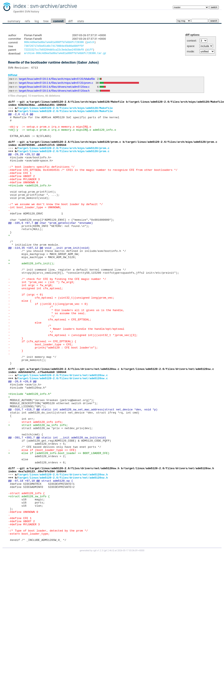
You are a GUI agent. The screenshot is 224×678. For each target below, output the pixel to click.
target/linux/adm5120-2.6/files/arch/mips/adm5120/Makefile (57, 80)
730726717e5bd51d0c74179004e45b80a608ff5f (54, 46)
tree (46, 21)
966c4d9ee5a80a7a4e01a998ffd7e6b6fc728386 (54, 42)
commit (58, 21)
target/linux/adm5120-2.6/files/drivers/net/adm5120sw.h (54, 92)
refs (27, 21)
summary (13, 21)
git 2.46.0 (108, 639)
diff (70, 21)
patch (90, 42)
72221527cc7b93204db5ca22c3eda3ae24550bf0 (54, 51)
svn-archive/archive (53, 6)
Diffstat (12, 77)
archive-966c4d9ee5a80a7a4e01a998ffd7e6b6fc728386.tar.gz (65, 55)
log (37, 21)
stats (80, 21)
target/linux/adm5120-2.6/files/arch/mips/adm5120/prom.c (56, 84)
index (19, 6)
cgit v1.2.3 (98, 639)
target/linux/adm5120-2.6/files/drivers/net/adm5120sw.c (54, 88)
